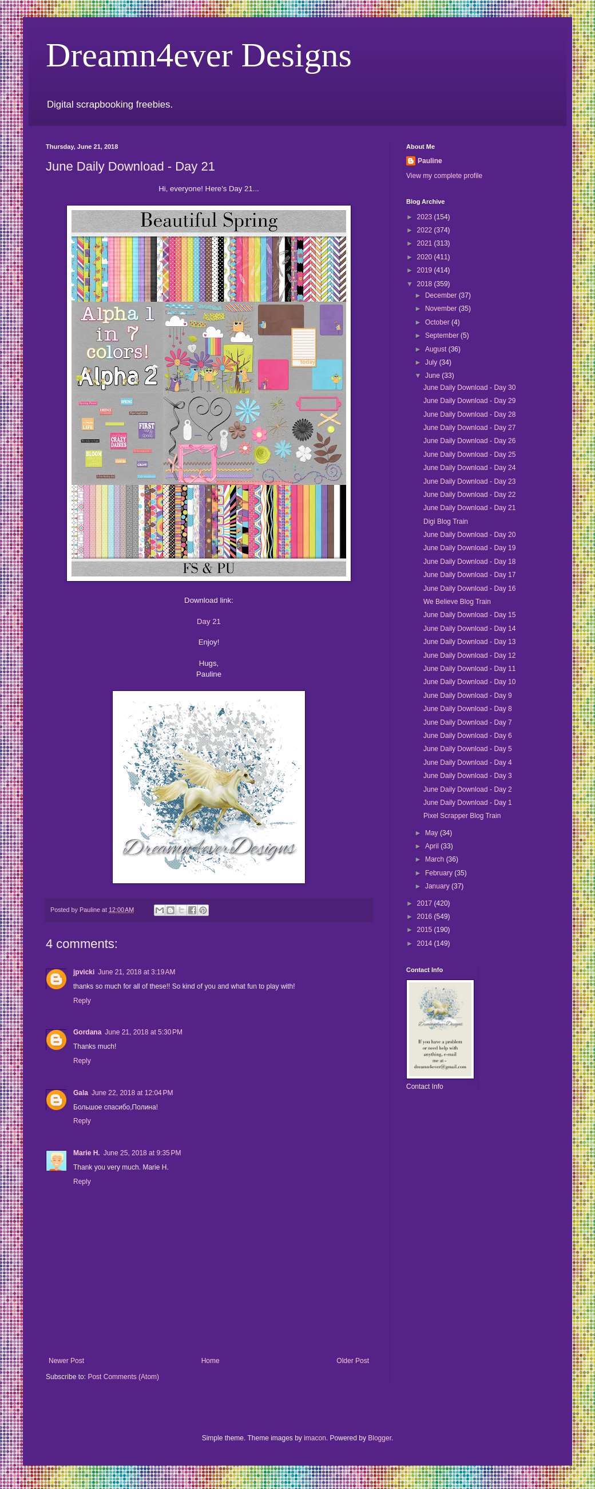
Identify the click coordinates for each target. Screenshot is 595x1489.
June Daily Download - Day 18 (469, 562)
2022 (425, 230)
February (439, 873)
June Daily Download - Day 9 (467, 696)
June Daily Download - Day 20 (469, 535)
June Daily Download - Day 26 (469, 441)
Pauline (430, 161)
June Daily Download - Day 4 (467, 763)
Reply (82, 1001)
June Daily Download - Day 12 (469, 655)
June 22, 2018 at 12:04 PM (132, 1093)
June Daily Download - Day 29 (469, 401)
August (437, 349)
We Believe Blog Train (457, 602)
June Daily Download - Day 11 (469, 669)
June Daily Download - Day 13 (469, 642)
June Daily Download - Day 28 (469, 414)
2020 (425, 257)
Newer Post (66, 1361)
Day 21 (209, 621)
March (435, 859)
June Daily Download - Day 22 (469, 495)
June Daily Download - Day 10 (469, 682)
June (433, 376)
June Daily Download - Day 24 (469, 468)
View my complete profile (444, 176)
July (432, 362)
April (433, 846)
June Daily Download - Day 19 (469, 548)
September (443, 335)
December (442, 295)
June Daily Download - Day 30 (469, 388)
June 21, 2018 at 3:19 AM (136, 972)
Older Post (352, 1361)
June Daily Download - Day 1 (467, 803)
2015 (425, 930)
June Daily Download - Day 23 (469, 481)
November (442, 309)
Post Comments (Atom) (123, 1377)
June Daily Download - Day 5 (467, 749)
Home (210, 1361)
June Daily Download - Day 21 (469, 508)
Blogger (379, 1438)
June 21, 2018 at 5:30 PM (144, 1032)
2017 (425, 903)
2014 (425, 943)
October (438, 322)
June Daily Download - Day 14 (469, 629)
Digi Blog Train (445, 522)
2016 (425, 917)
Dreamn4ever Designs (199, 55)
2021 (425, 243)
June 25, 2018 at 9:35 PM (142, 1153)
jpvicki (83, 972)
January (438, 886)
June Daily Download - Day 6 (467, 736)
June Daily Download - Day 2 (467, 789)
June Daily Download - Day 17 (469, 575)
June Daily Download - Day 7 (467, 722)
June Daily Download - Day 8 (467, 709)
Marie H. (86, 1153)
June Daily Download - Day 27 (469, 428)
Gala (80, 1093)
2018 (425, 284)
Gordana (87, 1032)
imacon (315, 1438)
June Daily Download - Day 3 (467, 776)
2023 (425, 217)
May (432, 833)
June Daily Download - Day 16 (469, 588)
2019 (425, 270)
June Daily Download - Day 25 (469, 455)
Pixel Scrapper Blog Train (462, 816)
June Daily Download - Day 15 (469, 615)
